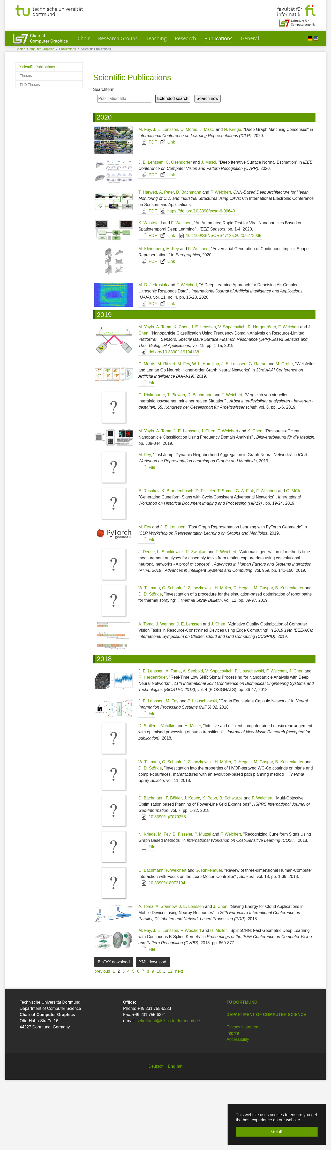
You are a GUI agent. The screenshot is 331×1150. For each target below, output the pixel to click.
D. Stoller (146, 796)
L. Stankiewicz (170, 622)
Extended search (172, 168)
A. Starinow (166, 976)
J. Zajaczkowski (198, 658)
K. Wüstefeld (150, 293)
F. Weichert (220, 262)
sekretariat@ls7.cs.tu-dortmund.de (168, 1091)
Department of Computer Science (266, 1085)
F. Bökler (174, 868)
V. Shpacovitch (231, 397)
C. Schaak (171, 658)
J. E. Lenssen (165, 199)
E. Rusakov (148, 561)
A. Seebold (193, 741)
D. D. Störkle (150, 664)
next (179, 1041)
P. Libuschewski (249, 741)
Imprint (233, 1103)
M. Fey (144, 199)
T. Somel (225, 561)
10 (159, 1041)
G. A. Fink (245, 561)
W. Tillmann (149, 658)
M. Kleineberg (151, 319)
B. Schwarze (231, 868)
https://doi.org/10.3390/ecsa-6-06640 (196, 281)
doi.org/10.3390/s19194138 (169, 422)
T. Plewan (176, 465)
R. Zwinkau (196, 622)
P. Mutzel (202, 904)
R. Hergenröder (262, 397)
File (147, 453)
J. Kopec (192, 868)
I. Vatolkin (166, 796)
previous (102, 1041)
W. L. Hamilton (205, 434)
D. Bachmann (188, 262)
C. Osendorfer (179, 232)
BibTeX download (114, 1032)
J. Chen (208, 501)
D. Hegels (242, 658)
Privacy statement (243, 1097)
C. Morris (188, 199)
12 (170, 1041)
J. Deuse (146, 622)
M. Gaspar (263, 658)
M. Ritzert (166, 434)
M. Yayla (146, 397)
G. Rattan (257, 434)
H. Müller (223, 658)
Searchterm (104, 159)
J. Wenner (165, 694)
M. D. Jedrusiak (152, 355)
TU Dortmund (242, 1072)
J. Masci (207, 199)
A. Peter (166, 262)
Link (166, 212)
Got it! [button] (276, 1131)
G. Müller (294, 561)
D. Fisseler (205, 561)
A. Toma (163, 397)
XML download (152, 1032)
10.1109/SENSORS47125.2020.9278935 (218, 306)
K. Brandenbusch (177, 561)
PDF (148, 212)
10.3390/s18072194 (162, 953)
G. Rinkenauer (151, 465)
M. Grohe (284, 434)
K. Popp (209, 868)
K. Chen (181, 397)
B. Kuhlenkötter (289, 658)
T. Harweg (147, 262)
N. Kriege (232, 199)
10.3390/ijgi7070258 (162, 887)
